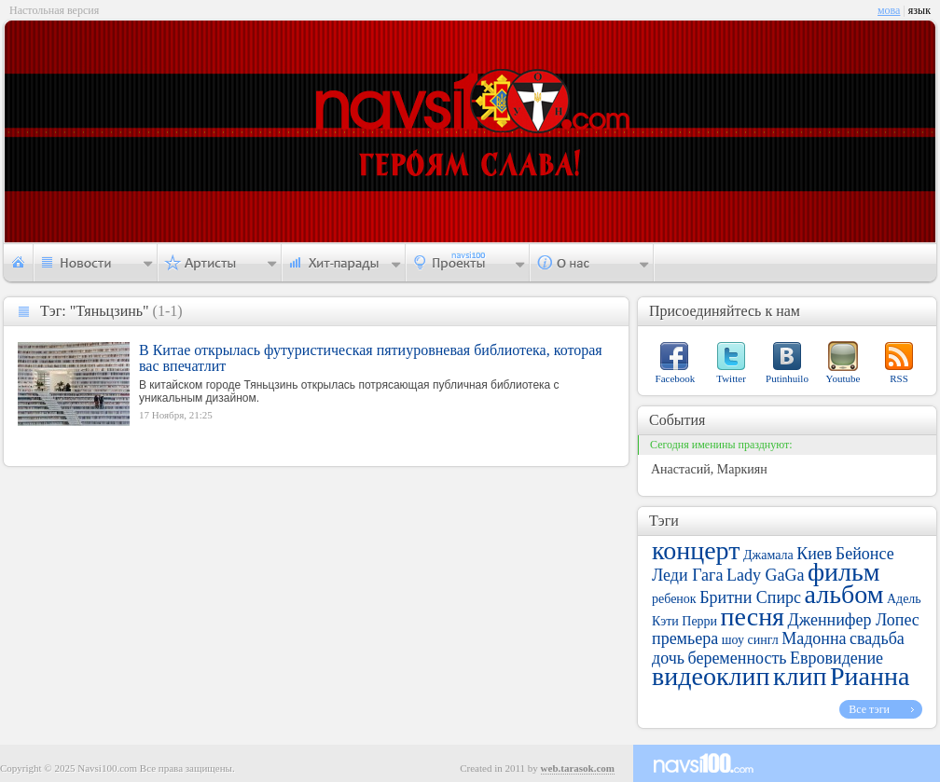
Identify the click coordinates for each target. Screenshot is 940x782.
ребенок (674, 599)
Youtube (843, 378)
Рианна (869, 676)
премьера (685, 638)
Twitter (731, 378)
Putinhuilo (787, 378)
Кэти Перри (684, 621)
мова (889, 10)
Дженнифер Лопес (853, 620)
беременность (736, 658)
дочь (668, 658)
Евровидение (836, 658)
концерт (696, 550)
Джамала (768, 555)
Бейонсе (865, 553)
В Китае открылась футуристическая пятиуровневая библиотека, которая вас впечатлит (370, 358)
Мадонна (813, 638)
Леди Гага (687, 575)
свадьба (877, 638)
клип (800, 676)
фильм (844, 571)
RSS (899, 378)
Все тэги (869, 709)
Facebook (676, 378)
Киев (814, 553)
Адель (904, 599)
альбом (844, 594)
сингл (762, 640)
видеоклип (710, 676)
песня (752, 616)
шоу (733, 640)
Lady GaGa (765, 575)
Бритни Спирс (750, 597)
